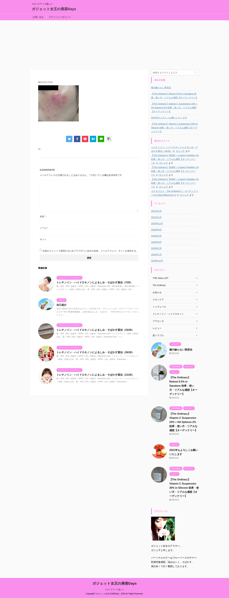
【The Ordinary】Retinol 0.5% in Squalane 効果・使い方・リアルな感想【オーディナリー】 (174, 95)
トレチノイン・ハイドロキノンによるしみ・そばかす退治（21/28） (95, 374)
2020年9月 (156, 229)
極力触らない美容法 (161, 87)
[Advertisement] (114, 44)
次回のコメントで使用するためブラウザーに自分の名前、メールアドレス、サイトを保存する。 (90, 251)
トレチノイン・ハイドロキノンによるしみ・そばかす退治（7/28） (94, 282)
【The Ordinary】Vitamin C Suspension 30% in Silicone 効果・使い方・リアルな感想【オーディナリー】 (174, 128)
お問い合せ (38, 17)
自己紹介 (61, 305)
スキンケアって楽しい (114, 589)
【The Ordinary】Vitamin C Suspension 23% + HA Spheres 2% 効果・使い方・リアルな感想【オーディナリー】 (174, 108)
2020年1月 (156, 254)
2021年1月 (156, 217)
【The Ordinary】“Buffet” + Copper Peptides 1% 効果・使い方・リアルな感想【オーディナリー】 (175, 159)
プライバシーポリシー (60, 17)
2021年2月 (156, 211)
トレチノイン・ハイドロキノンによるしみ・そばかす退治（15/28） (95, 330)
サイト (43, 239)
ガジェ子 (180, 151)
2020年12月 (157, 223)
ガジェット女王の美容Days (54, 9)
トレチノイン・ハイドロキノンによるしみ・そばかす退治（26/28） (95, 352)
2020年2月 (156, 248)
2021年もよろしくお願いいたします (169, 117)
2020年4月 (156, 242)
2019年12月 (157, 260)
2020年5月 (156, 236)
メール (44, 228)
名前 (43, 216)
